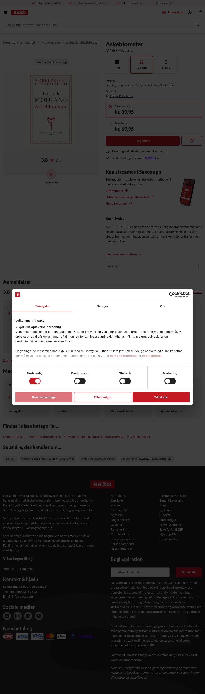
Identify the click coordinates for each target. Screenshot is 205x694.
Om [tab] (162, 306)
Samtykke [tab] (42, 306)
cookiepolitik (152, 355)
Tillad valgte (102, 397)
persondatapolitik (123, 355)
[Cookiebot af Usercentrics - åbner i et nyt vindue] (172, 295)
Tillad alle (161, 397)
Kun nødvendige (44, 397)
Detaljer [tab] (102, 306)
